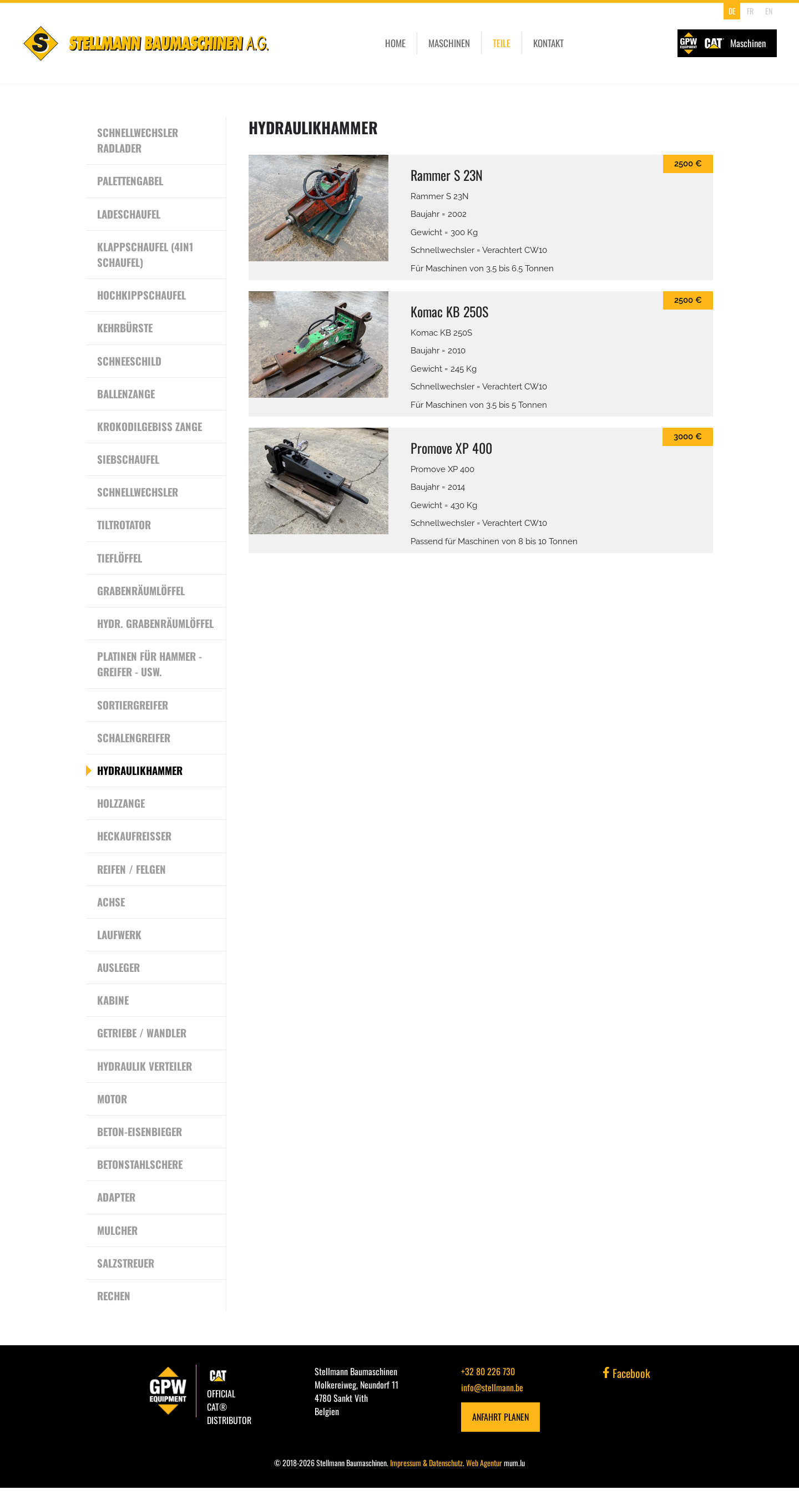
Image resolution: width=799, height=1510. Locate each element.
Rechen (114, 1318)
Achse (111, 922)
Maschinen (449, 43)
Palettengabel (131, 181)
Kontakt (548, 43)
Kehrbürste (125, 329)
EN (768, 11)
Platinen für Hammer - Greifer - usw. (150, 683)
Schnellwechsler (139, 494)
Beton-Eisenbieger (141, 1153)
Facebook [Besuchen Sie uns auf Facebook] (626, 1395)
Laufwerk (119, 955)
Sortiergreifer (133, 724)
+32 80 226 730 (488, 1394)
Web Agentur (484, 1485)
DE (732, 11)
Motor (112, 1120)
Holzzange (121, 823)
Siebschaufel (129, 461)
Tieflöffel (120, 560)
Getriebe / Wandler (143, 1054)
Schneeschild (130, 362)
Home (395, 43)
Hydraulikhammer (140, 790)
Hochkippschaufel (142, 296)
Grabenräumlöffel (141, 593)
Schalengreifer (135, 757)
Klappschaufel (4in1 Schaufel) (145, 255)
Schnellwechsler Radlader (139, 140)
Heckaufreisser (135, 856)
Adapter (116, 1219)
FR (750, 11)
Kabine (113, 1021)
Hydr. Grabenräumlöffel (141, 634)
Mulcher (118, 1252)
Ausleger (119, 988)
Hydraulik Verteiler (145, 1087)
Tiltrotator (124, 527)
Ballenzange (126, 395)
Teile (501, 43)
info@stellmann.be (492, 1410)
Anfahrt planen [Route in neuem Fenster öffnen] (500, 1439)
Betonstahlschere (141, 1186)
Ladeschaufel (129, 214)
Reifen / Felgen (132, 889)
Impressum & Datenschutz (426, 1485)
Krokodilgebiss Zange (150, 428)
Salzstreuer (126, 1285)
